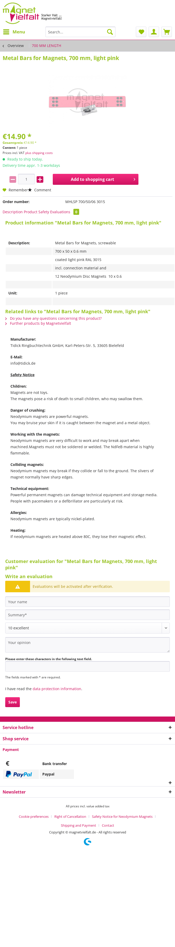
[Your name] (87, 601)
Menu (14, 31)
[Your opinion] (87, 645)
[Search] (109, 32)
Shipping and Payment (78, 825)
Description (13, 211)
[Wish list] (141, 32)
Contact (108, 825)
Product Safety (36, 211)
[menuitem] (14, 32)
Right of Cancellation (70, 816)
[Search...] (80, 32)
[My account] (154, 32)
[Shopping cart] (166, 32)
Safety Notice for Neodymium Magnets (122, 816)
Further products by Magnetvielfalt (38, 323)
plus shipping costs (39, 153)
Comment (39, 189)
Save (12, 702)
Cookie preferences (34, 816)
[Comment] (87, 628)
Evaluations (64, 211)
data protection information (57, 688)
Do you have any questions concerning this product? (53, 318)
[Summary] (87, 614)
